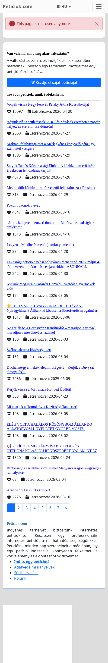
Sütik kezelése (26, 572)
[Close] (96, 23)
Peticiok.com (17, 6)
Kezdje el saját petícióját (54, 82)
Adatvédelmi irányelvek (34, 567)
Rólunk (20, 578)
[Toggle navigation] (98, 6)
